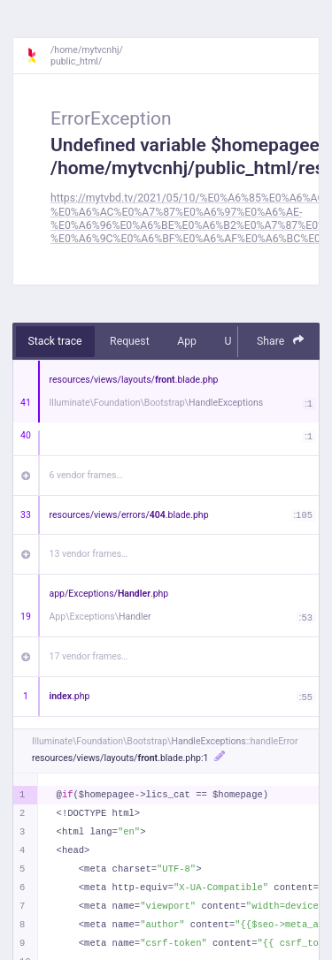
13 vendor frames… (89, 554)
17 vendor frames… (89, 656)
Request (130, 341)
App (187, 341)
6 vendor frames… (86, 475)
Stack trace (55, 341)
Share (281, 340)
